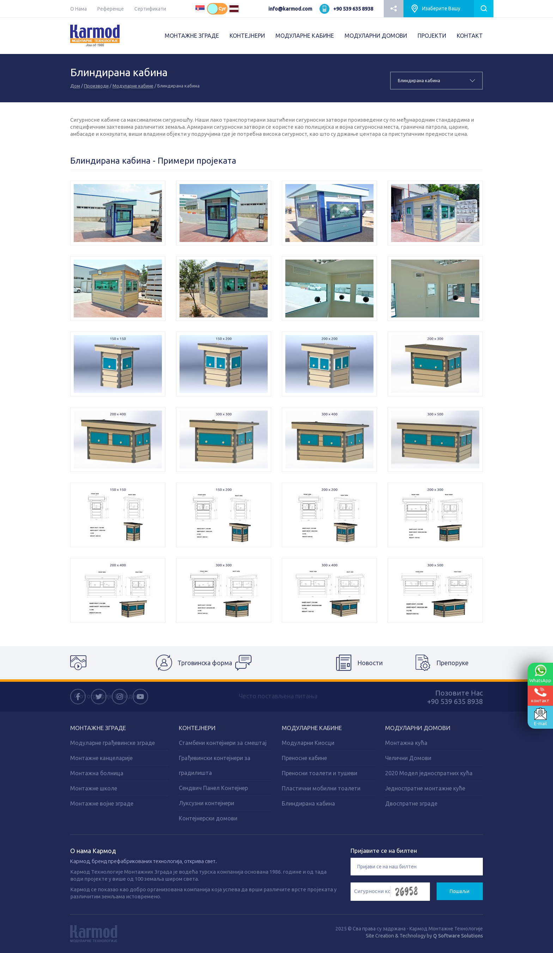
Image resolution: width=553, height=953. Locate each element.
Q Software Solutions (458, 936)
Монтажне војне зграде (101, 803)
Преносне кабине (304, 758)
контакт (540, 695)
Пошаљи (459, 891)
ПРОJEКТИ (432, 35)
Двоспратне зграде (411, 803)
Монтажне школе (93, 788)
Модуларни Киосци (308, 743)
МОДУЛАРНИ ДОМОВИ (376, 35)
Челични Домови (408, 758)
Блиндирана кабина (308, 803)
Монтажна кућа (406, 743)
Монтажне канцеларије (101, 758)
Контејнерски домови (208, 818)
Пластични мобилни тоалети (321, 788)
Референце (110, 9)
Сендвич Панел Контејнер (213, 788)
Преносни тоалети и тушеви (319, 773)
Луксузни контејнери (206, 803)
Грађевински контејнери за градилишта (214, 765)
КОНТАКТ (470, 35)
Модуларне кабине (133, 85)
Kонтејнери (197, 727)
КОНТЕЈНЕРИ (247, 35)
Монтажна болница (96, 773)
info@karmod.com (290, 9)
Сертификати (150, 9)
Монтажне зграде (98, 727)
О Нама (78, 9)
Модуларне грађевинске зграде (112, 743)
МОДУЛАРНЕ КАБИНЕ (304, 35)
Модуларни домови (417, 727)
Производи (96, 85)
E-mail (540, 717)
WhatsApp (540, 673)
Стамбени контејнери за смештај (223, 743)
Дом (75, 85)
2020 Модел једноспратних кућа (429, 773)
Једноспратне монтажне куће (425, 788)
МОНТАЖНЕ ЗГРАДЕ (192, 35)
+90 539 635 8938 (353, 9)
